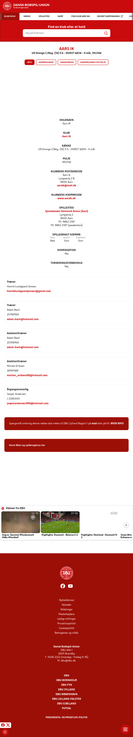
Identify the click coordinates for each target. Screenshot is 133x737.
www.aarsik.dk (66, 198)
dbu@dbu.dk (68, 661)
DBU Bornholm (66, 680)
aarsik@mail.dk (66, 185)
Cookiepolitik (66, 628)
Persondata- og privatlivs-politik (66, 718)
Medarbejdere (66, 614)
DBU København (67, 694)
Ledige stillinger (66, 619)
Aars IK (66, 136)
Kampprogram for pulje (93, 62)
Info (29, 62)
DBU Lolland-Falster (66, 699)
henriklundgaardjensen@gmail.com (29, 291)
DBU (66, 675)
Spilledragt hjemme (66, 235)
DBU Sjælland (66, 704)
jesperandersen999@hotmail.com (28, 403)
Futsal (66, 708)
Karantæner (67, 62)
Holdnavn (67, 120)
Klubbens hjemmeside (66, 195)
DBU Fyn (66, 685)
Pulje (66, 159)
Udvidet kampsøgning (110, 16)
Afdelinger (66, 609)
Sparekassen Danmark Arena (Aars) (66, 211)
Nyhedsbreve (66, 600)
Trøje (52, 238)
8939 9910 (117, 423)
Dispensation (66, 250)
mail (94, 423)
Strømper (80, 238)
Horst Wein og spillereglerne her (27, 445)
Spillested (66, 208)
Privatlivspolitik (66, 623)
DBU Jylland (66, 689)
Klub (66, 133)
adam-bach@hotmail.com (23, 319)
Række (66, 146)
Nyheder (66, 605)
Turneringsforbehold (66, 263)
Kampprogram (46, 62)
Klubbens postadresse (66, 171)
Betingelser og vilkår (66, 633)
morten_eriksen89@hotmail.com (27, 375)
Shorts (66, 238)
